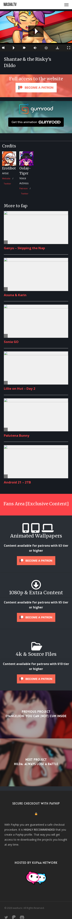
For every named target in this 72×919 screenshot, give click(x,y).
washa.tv (9, 4)
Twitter (7, 183)
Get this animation (36, 122)
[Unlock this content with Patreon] (36, 560)
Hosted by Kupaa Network (36, 863)
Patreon (23, 188)
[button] (66, 5)
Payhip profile (23, 834)
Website (6, 178)
